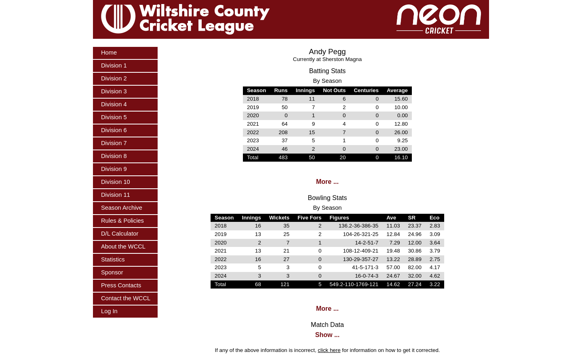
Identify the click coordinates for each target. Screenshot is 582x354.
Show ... (327, 334)
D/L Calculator (119, 233)
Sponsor (112, 272)
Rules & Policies (122, 220)
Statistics (113, 259)
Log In (109, 311)
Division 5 (114, 117)
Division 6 (114, 130)
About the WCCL (123, 246)
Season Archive (121, 207)
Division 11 (115, 195)
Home (109, 52)
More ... (327, 181)
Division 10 (115, 182)
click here (329, 350)
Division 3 (114, 91)
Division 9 (114, 169)
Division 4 (114, 104)
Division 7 (114, 143)
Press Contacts (121, 285)
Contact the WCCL (125, 298)
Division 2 (114, 78)
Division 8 (114, 156)
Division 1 (114, 65)
